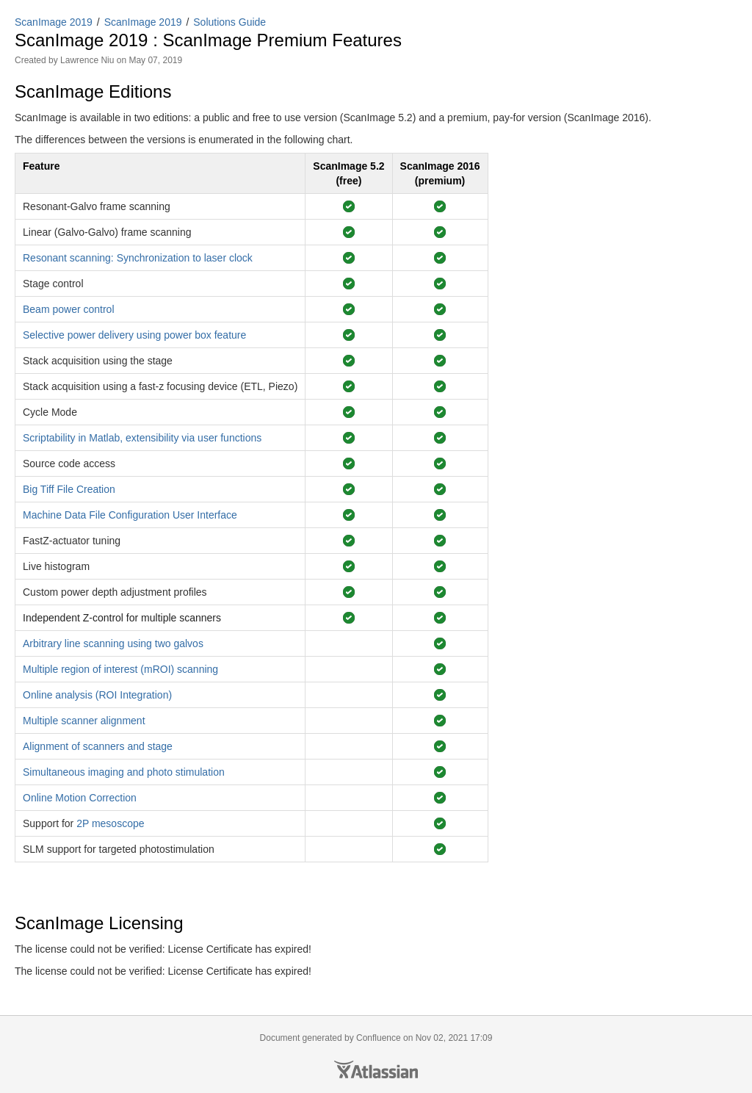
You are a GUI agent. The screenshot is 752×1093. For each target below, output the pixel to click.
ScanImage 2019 (54, 22)
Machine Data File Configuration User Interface (130, 515)
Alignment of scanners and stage (98, 746)
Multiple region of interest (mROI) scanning (120, 669)
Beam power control (69, 309)
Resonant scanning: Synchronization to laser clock (138, 258)
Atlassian (376, 1069)
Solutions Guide (229, 22)
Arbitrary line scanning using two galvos (113, 643)
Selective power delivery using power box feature (134, 335)
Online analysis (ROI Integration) (97, 695)
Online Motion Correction (80, 798)
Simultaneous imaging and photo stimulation (124, 772)
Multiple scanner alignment (84, 720)
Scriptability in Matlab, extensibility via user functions (142, 438)
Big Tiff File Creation (69, 489)
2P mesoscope (110, 823)
